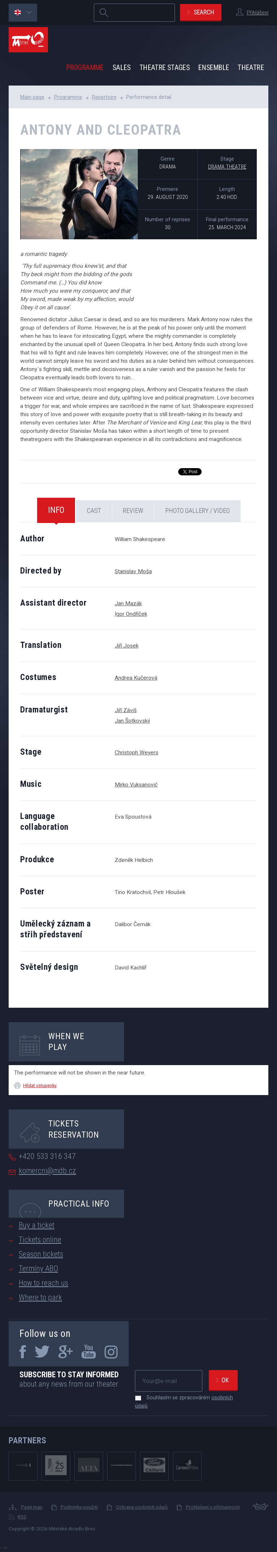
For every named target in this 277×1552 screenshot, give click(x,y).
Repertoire (104, 97)
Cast (94, 510)
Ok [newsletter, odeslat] (225, 1380)
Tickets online (40, 1239)
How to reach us (43, 1282)
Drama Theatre (227, 167)
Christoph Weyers (136, 752)
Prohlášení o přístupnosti (213, 1507)
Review (133, 510)
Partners (28, 1440)
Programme (85, 68)
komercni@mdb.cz (47, 1170)
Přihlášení (257, 12)
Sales (122, 68)
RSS (22, 1517)
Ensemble (213, 68)
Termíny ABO (38, 1268)
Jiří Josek (126, 645)
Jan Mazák (128, 603)
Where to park (40, 1297)
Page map (32, 1507)
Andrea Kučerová (136, 678)
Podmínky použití (79, 1507)
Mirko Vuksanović (136, 784)
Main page (32, 97)
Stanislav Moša (133, 571)
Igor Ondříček (131, 614)
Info (56, 510)
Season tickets (41, 1254)
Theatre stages (165, 68)
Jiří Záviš (126, 710)
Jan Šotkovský (132, 721)
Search (204, 12)
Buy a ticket (36, 1225)
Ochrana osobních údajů (142, 1507)
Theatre (251, 68)
